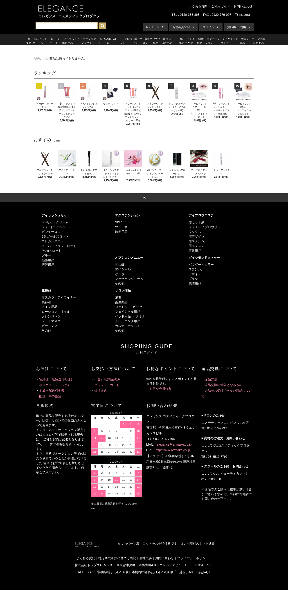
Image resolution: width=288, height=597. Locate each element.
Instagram (243, 14)
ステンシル (196, 269)
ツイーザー (123, 227)
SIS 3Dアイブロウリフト (206, 227)
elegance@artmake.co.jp (174, 444)
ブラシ (193, 279)
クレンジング (51, 316)
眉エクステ (196, 246)
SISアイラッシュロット (58, 227)
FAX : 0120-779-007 (217, 14)
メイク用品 (49, 307)
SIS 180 (120, 222)
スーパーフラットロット (59, 246)
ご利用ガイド (220, 6)
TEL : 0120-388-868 (186, 14)
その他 (119, 283)
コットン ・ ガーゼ (128, 307)
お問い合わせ (243, 6)
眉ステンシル (198, 241)
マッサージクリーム (129, 279)
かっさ (119, 274)
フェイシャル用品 (127, 311)
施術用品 (48, 260)
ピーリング (49, 326)
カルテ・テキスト (127, 326)
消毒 (118, 297)
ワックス (195, 231)
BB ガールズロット (55, 236)
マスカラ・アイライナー (59, 297)
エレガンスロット (54, 241)
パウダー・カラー (201, 264)
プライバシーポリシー (193, 558)
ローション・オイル (56, 311)
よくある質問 (198, 6)
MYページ (153, 27)
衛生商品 (121, 302)
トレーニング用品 (127, 321)
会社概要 (145, 558)
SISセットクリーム (55, 222)
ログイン (208, 27)
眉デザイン (196, 236)
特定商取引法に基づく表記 (117, 558)
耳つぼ (119, 264)
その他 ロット (51, 250)
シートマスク (51, 321)
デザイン (195, 274)
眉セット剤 (196, 222)
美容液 (46, 302)
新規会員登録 (181, 27)
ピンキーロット (53, 231)
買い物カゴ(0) (236, 27)
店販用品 (48, 265)
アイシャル (123, 269)
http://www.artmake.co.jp (173, 450)
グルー (46, 255)
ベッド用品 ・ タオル (130, 316)
